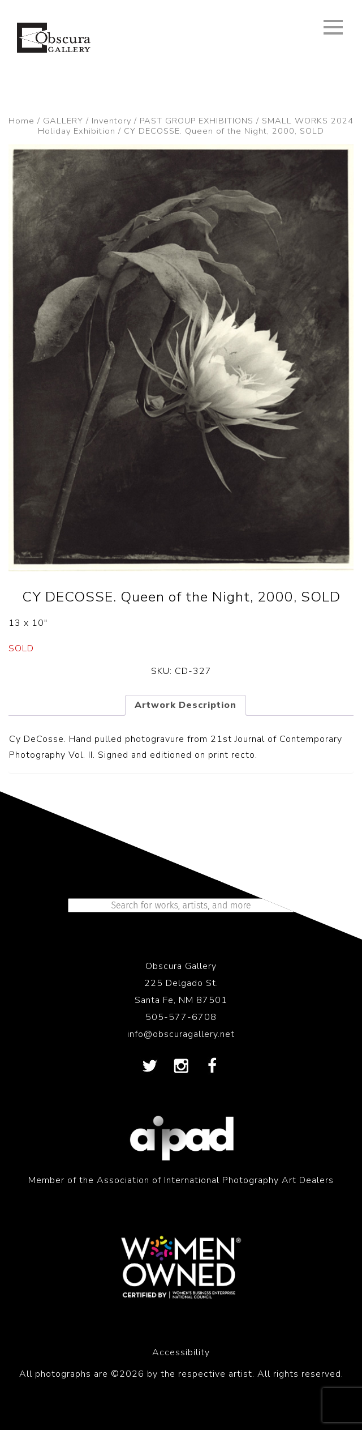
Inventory (111, 120)
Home (21, 120)
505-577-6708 (181, 1017)
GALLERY (63, 120)
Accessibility (181, 1352)
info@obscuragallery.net (181, 1034)
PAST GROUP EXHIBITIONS (196, 120)
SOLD (21, 648)
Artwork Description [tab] (185, 705)
